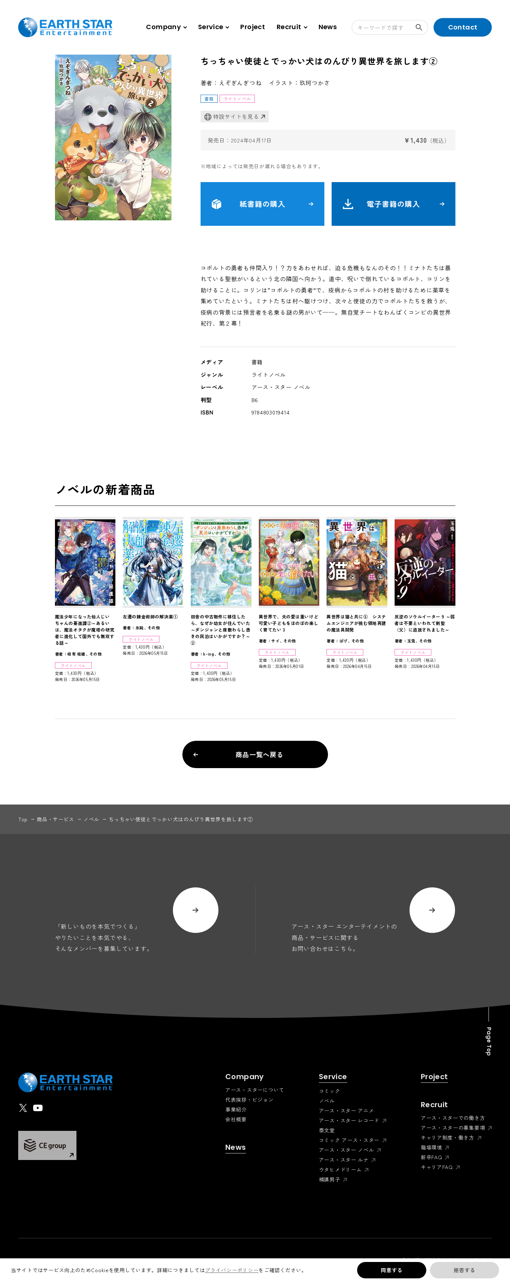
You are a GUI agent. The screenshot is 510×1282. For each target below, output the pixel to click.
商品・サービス (55, 819)
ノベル (91, 819)
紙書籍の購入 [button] (262, 203)
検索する (422, 27)
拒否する (464, 1270)
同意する (391, 1270)
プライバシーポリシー (231, 1270)
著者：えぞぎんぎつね (231, 82)
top (23, 819)
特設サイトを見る (231, 117)
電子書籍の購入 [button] (393, 203)
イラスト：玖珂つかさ (299, 82)
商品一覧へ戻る (238, 754)
